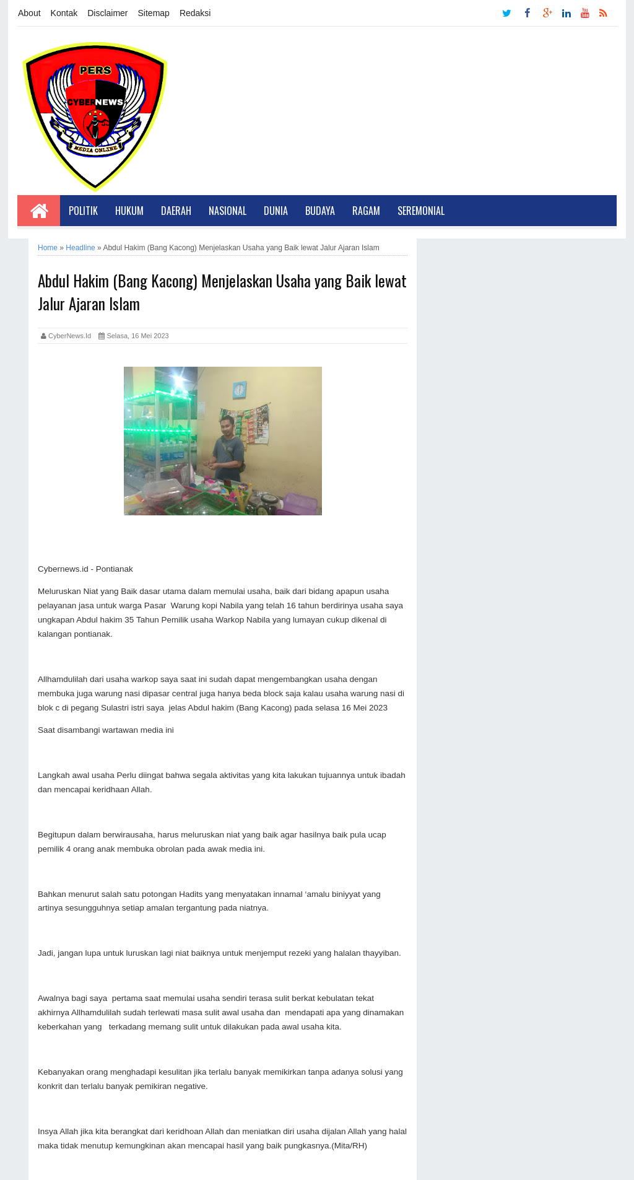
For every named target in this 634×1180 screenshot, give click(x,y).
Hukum (129, 210)
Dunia (276, 210)
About (29, 13)
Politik (83, 210)
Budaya (320, 210)
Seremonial (421, 210)
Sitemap (154, 13)
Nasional (227, 210)
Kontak (64, 13)
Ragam (366, 210)
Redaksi (195, 13)
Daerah (176, 210)
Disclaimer (107, 13)
